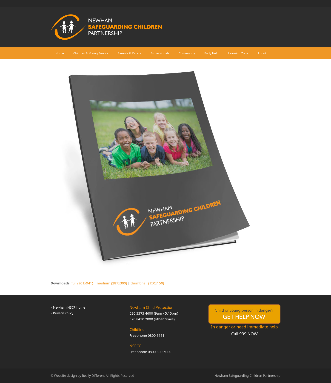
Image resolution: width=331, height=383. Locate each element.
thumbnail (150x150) (147, 283)
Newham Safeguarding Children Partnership (247, 375)
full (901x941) (82, 283)
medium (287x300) (112, 283)
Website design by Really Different (79, 375)
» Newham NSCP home (68, 307)
